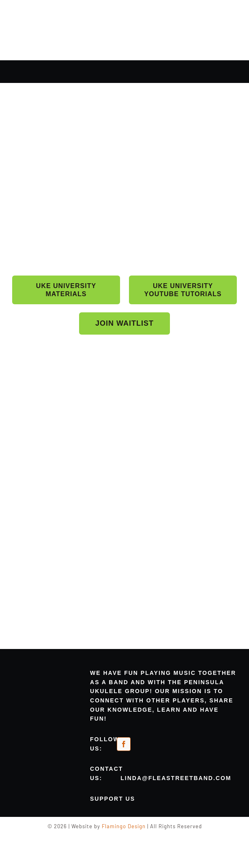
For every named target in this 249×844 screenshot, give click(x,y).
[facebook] (124, 744)
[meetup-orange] (149, 743)
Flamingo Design (124, 826)
